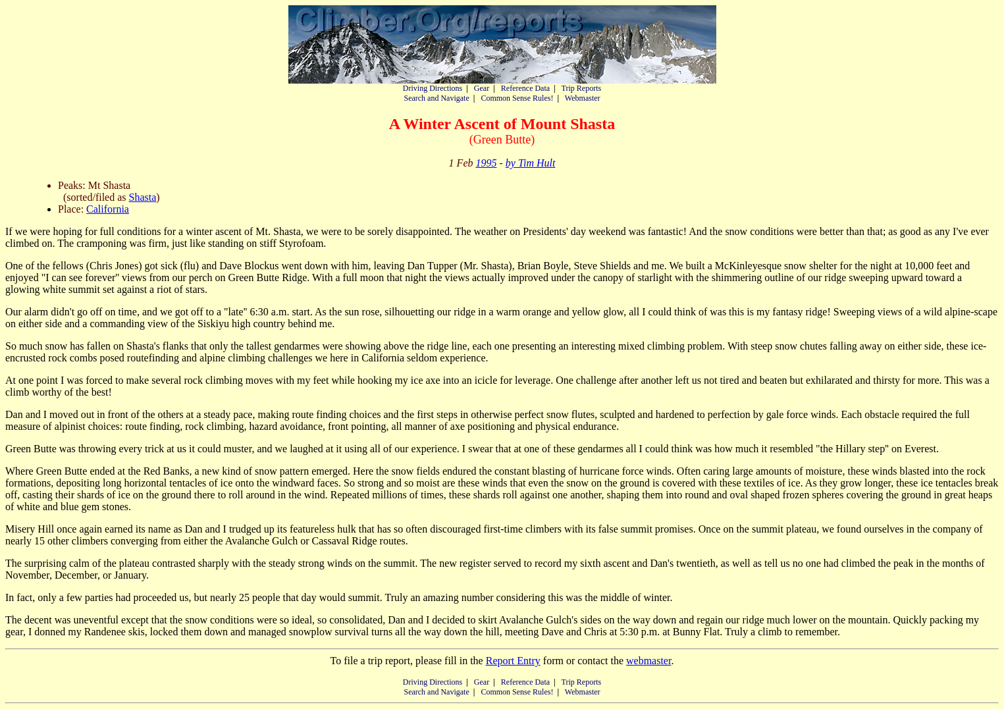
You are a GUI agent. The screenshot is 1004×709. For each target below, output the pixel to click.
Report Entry (513, 660)
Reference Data (525, 88)
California (107, 209)
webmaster (648, 660)
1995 (485, 163)
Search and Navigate (436, 98)
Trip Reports (582, 88)
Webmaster (582, 98)
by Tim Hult (531, 163)
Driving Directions (432, 88)
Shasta (143, 197)
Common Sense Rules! (517, 98)
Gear (481, 88)
